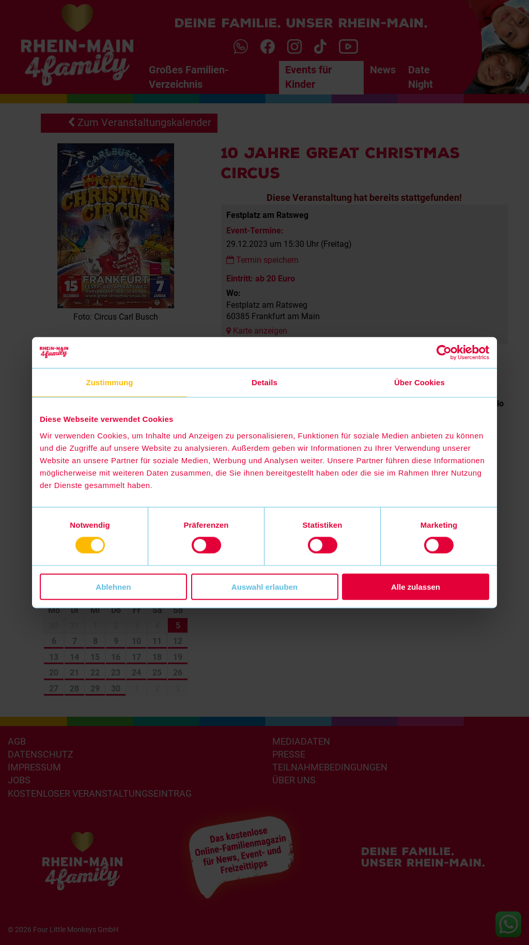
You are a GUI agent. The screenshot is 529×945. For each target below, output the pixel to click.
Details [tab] (264, 382)
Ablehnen (113, 586)
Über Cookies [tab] (419, 382)
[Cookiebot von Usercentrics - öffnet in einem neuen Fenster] (444, 352)
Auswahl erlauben (264, 586)
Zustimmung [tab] (109, 382)
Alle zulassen (415, 586)
